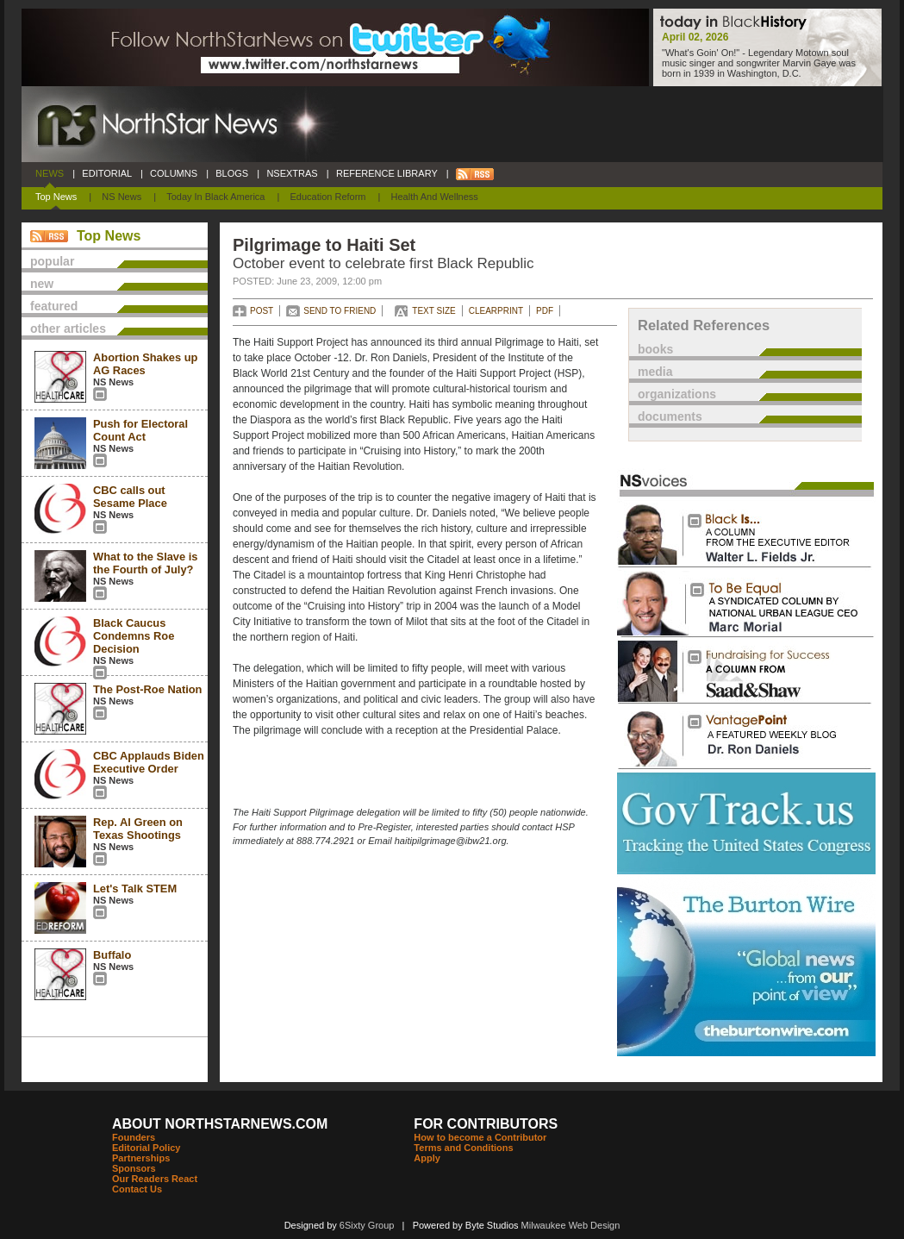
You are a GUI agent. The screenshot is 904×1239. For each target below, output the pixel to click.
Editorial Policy (146, 1147)
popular (52, 261)
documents (670, 416)
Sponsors (134, 1168)
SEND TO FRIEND (339, 311)
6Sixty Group (367, 1225)
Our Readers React (154, 1178)
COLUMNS (174, 173)
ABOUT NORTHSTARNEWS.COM (219, 1124)
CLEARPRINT (496, 311)
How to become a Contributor (480, 1137)
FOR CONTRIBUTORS (486, 1124)
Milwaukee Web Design (570, 1225)
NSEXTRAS (292, 173)
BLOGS (231, 173)
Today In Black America (215, 196)
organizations (677, 394)
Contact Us (137, 1189)
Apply (427, 1158)
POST (261, 311)
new (41, 284)
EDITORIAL (107, 173)
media (655, 372)
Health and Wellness (434, 196)
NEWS (49, 173)
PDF (544, 311)
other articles (68, 328)
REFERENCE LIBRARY (387, 173)
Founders (133, 1137)
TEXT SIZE (433, 311)
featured (54, 306)
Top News (56, 196)
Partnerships (141, 1158)
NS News (121, 196)
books (655, 349)
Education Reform (327, 196)
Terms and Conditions (463, 1147)
